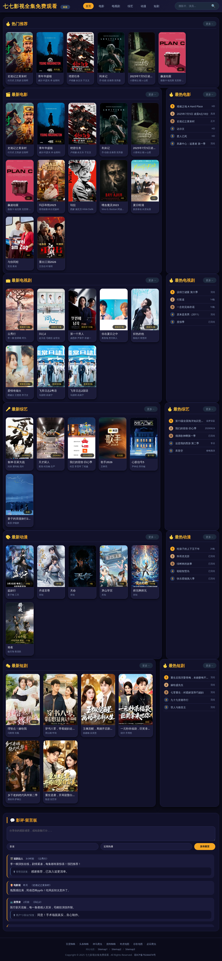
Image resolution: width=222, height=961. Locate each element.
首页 (88, 6)
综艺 (130, 6)
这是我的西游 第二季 (187, 443)
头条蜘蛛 (84, 944)
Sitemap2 (116, 949)
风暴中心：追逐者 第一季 (191, 143)
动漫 (143, 6)
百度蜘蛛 (70, 944)
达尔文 (180, 128)
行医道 (180, 299)
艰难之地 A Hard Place (190, 106)
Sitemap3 (130, 949)
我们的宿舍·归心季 (185, 428)
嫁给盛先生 (177, 685)
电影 (101, 6)
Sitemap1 (102, 949)
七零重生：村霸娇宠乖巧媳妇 (187, 692)
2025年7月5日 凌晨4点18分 (192, 114)
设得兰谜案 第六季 (187, 292)
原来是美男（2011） (188, 314)
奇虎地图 (124, 944)
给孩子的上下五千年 (188, 548)
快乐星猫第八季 (186, 578)
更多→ (209, 23)
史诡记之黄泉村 (186, 121)
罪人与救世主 (178, 707)
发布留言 (204, 846)
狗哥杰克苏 (183, 556)
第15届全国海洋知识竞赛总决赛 (190, 421)
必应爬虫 (151, 944)
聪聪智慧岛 (183, 571)
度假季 (180, 322)
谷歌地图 (138, 944)
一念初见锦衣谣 (186, 307)
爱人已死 (182, 136)
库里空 (179, 450)
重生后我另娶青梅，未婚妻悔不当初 (190, 677)
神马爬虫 (97, 944)
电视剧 (116, 6)
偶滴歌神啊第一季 (185, 435)
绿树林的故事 (184, 563)
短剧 (156, 6)
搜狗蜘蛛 (111, 944)
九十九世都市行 (179, 700)
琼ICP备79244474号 (145, 954)
